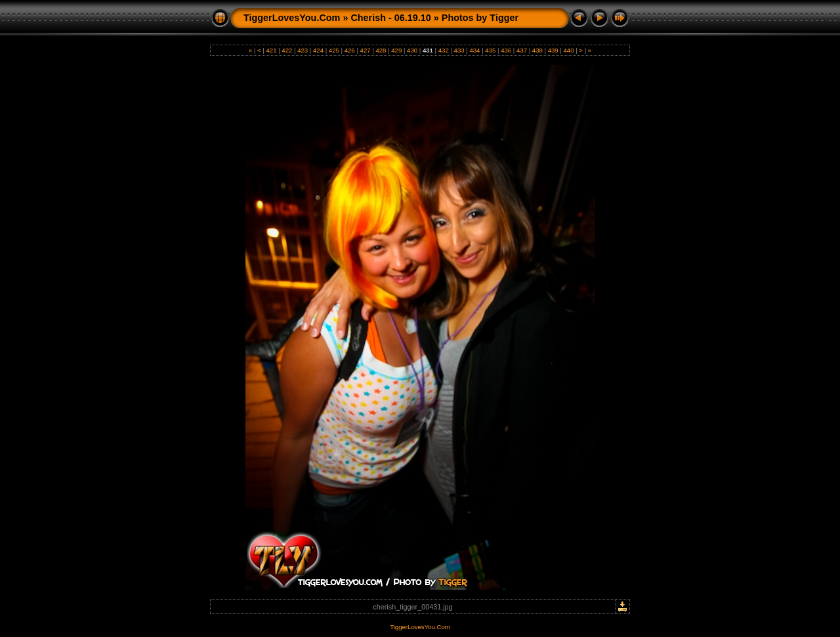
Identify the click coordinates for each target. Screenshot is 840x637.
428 (381, 50)
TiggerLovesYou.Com (291, 17)
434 (475, 50)
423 (303, 50)
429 (397, 50)
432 (443, 50)
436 (506, 50)
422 (287, 50)
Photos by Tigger (480, 17)
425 (334, 50)
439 (553, 50)
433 (459, 50)
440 (569, 50)
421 (271, 50)
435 (490, 50)
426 (349, 50)
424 (318, 50)
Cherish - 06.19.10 (390, 17)
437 (521, 50)
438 (537, 50)
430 (412, 50)
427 (365, 50)
